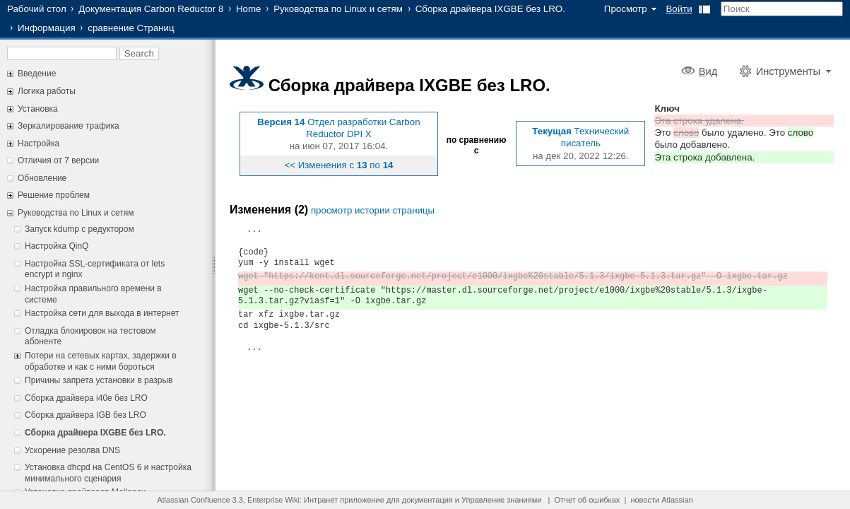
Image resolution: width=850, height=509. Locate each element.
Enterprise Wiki (273, 500)
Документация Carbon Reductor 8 (150, 9)
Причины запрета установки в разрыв (99, 380)
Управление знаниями (501, 500)
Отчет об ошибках (587, 500)
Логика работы (47, 91)
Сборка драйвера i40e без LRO (86, 398)
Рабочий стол (36, 9)
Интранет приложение (344, 500)
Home (248, 9)
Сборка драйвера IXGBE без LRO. (490, 9)
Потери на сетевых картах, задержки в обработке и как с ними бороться (101, 361)
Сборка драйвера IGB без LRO (85, 415)
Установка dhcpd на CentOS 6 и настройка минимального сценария (108, 473)
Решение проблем (54, 195)
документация (427, 500)
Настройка (38, 143)
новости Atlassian (661, 500)
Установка (38, 109)
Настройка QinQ (56, 246)
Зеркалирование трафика (68, 126)
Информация (47, 28)
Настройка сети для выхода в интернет (102, 313)
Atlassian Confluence (193, 500)
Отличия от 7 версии (58, 160)
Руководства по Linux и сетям (338, 9)
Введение (37, 73)
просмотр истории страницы (373, 210)
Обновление (42, 178)
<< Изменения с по (338, 165)
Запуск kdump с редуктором (79, 229)
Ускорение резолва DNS (72, 450)
